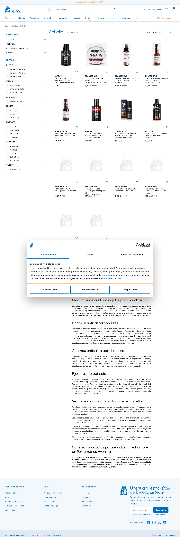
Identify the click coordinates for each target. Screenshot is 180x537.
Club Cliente (87, 505)
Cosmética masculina (17, 48)
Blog (7, 497)
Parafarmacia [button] (125, 18)
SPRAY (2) (14, 114)
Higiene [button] (101, 18)
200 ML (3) (14, 153)
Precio (9, 65)
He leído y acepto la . (149, 514)
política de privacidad (157, 514)
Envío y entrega (50, 497)
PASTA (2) (14, 133)
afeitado (144, 315)
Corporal (11, 44)
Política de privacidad (44, 535)
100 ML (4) (14, 146)
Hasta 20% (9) (16, 101)
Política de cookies (111, 278)
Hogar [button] (111, 18)
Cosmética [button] (49, 18)
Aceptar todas (130, 289)
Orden (148, 32)
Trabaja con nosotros (14, 505)
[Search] (82, 9)
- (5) (18, 73)
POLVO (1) (14, 137)
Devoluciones (49, 501)
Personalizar (90, 289)
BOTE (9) (13, 110)
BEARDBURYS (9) (17, 89)
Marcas (8, 18)
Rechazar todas (49, 289)
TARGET (10, 165)
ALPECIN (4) (15, 85)
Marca (9, 81)
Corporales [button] (63, 18)
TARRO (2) (14, 117)
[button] (173, 9)
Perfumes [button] (21, 18)
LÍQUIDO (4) (14, 130)
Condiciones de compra (24, 535)
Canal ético (10, 510)
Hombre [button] (88, 18)
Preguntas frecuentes (53, 493)
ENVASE (9, 106)
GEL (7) (13, 126)
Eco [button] (138, 18)
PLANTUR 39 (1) (16, 92)
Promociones (165, 18)
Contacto (86, 497)
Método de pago (51, 505)
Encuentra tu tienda (13, 501)
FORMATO (10, 122)
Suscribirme (161, 510)
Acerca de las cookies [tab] (132, 254)
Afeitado (10, 40)
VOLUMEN (10, 142)
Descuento (11, 97)
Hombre (15, 26)
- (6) (18, 69)
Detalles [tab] (90, 254)
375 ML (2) (14, 160)
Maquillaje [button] (34, 18)
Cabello (10, 53)
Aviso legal (9, 535)
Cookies (57, 535)
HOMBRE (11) (15, 169)
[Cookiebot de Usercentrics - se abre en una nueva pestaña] (138, 245)
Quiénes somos (12, 493)
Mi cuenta (86, 493)
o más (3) (17, 76)
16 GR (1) (13, 150)
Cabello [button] (77, 18)
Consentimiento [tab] (48, 254)
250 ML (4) (14, 157)
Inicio (7, 26)
